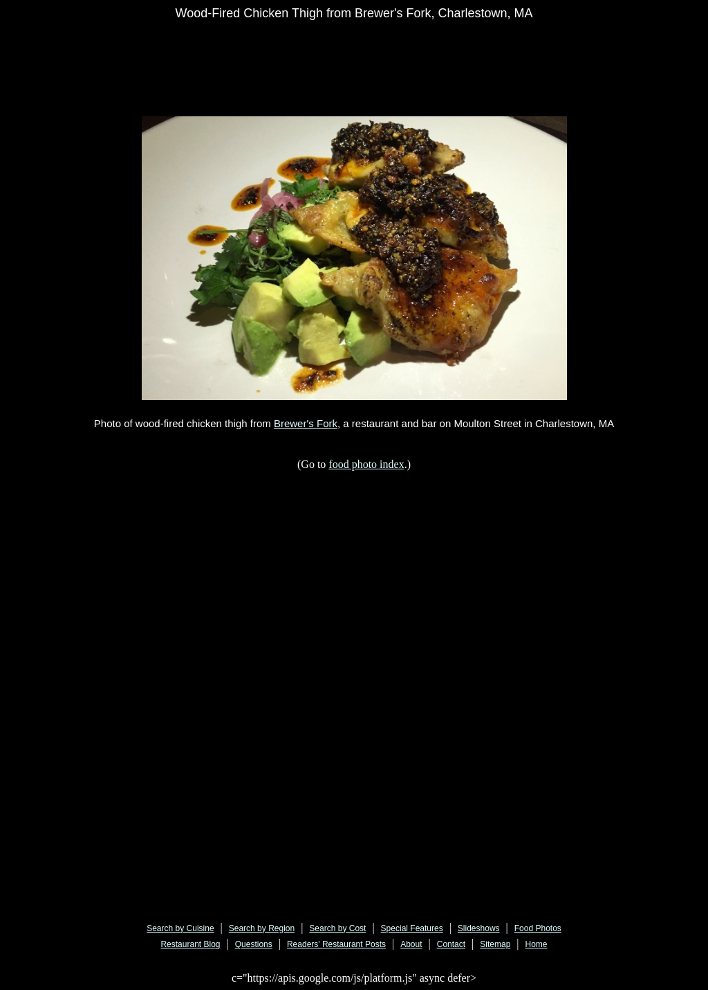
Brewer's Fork (305, 423)
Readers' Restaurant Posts (336, 944)
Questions (253, 944)
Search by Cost (337, 928)
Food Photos (537, 928)
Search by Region (262, 928)
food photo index (366, 464)
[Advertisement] (415, 60)
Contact (451, 944)
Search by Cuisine (180, 928)
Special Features (412, 928)
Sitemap (495, 944)
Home (536, 944)
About (411, 944)
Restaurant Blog (190, 944)
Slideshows (479, 928)
